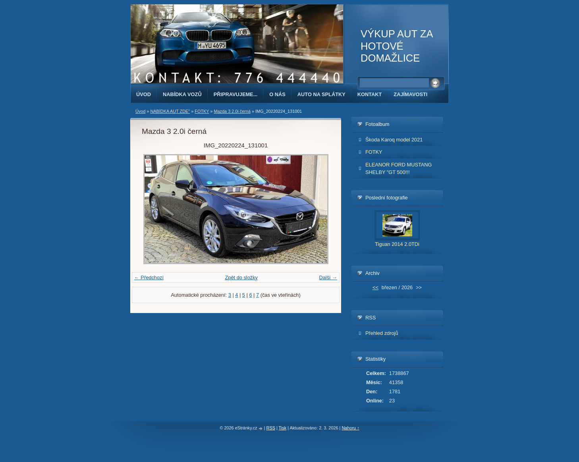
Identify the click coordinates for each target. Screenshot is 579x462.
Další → (328, 277)
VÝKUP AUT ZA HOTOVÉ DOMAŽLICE (396, 46)
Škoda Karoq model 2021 (394, 140)
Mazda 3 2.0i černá (232, 111)
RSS (270, 427)
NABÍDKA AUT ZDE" (170, 111)
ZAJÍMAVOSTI (410, 94)
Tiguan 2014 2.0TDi (397, 244)
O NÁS (277, 94)
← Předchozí (149, 277)
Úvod (143, 94)
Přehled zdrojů (381, 333)
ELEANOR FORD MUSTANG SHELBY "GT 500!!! (398, 168)
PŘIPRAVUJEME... (236, 94)
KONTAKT (369, 94)
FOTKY (202, 111)
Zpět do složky (241, 277)
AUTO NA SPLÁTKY (321, 94)
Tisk (283, 427)
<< (375, 287)
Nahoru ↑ (350, 427)
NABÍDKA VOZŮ (182, 94)
